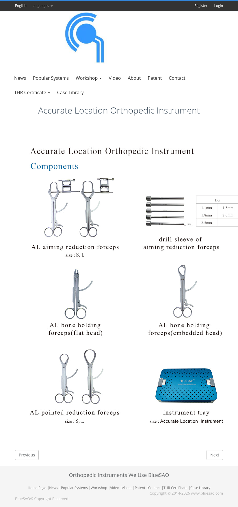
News (53, 487)
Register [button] (200, 5)
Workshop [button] (89, 78)
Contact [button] (177, 78)
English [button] (21, 5)
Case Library (200, 487)
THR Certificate (175, 487)
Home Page (37, 487)
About (127, 487)
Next (214, 455)
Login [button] (218, 5)
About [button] (134, 78)
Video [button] (115, 78)
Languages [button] (42, 5)
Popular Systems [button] (51, 78)
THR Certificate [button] (32, 92)
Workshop (99, 487)
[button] (31, 5)
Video (114, 487)
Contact (154, 487)
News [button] (20, 78)
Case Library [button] (70, 92)
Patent (140, 487)
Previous (27, 455)
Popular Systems (74, 487)
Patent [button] (155, 78)
